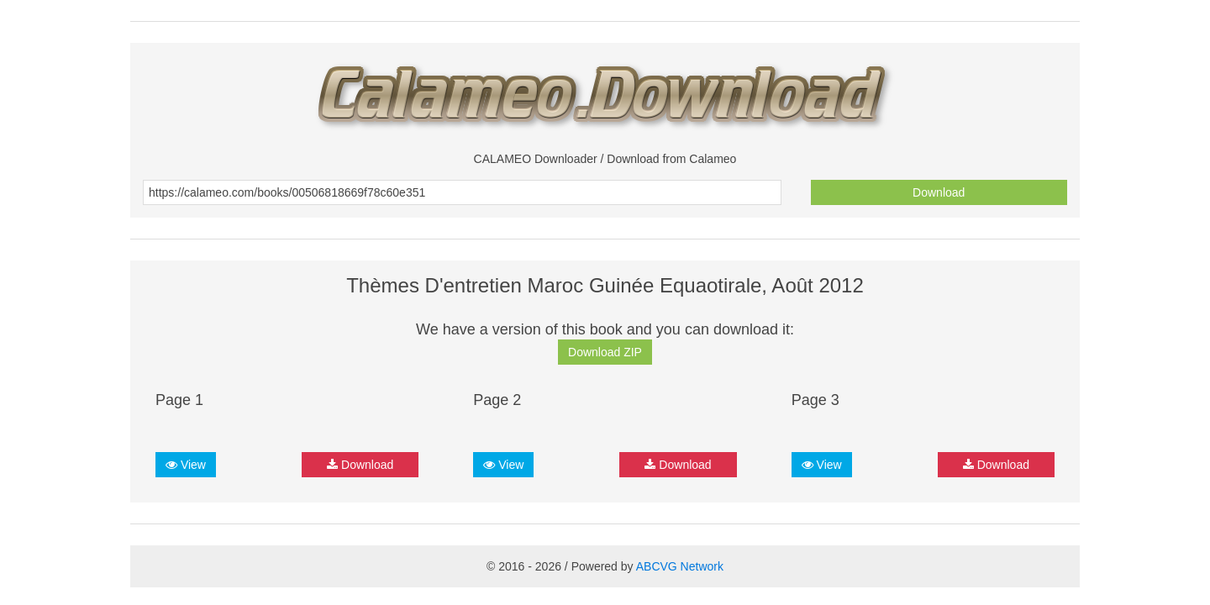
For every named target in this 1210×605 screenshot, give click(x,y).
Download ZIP (605, 352)
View (186, 464)
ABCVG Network (679, 566)
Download (939, 192)
